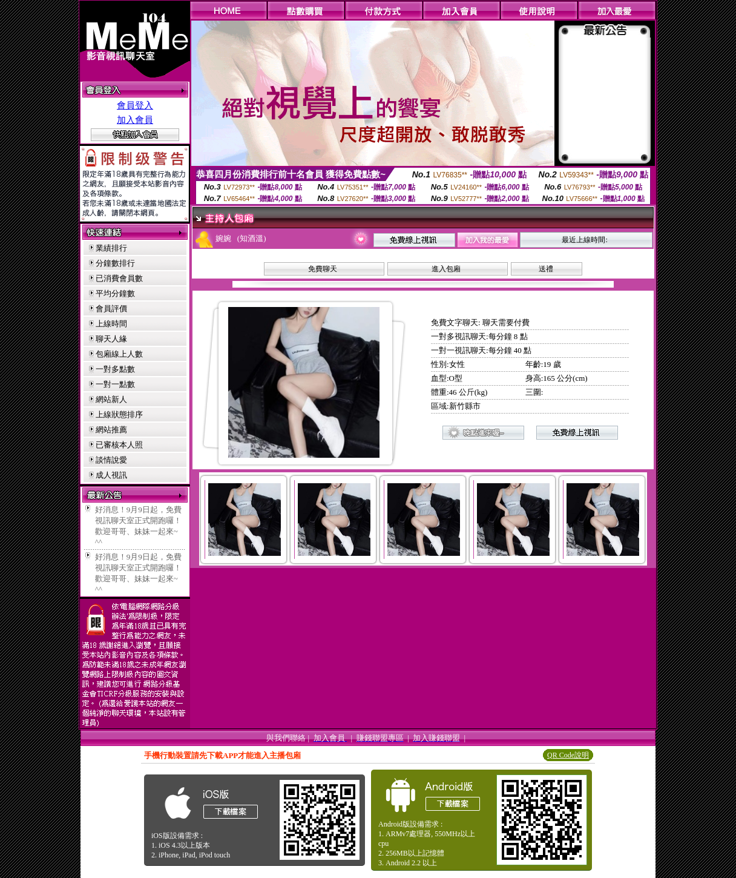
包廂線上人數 (119, 353)
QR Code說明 (568, 755)
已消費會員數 (119, 278)
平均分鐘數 (115, 293)
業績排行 (111, 248)
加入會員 (135, 120)
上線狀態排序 (119, 414)
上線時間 (111, 323)
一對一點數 (115, 384)
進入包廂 (446, 269)
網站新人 (111, 399)
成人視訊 (111, 475)
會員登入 (135, 105)
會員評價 (111, 308)
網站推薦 (111, 429)
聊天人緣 (111, 338)
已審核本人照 (119, 444)
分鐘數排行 (115, 263)
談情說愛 (111, 459)
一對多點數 (115, 369)
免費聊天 (322, 269)
